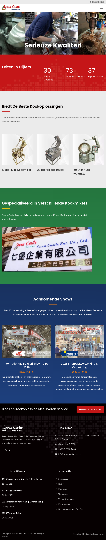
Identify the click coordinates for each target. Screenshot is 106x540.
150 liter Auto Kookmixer (81, 171)
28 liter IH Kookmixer (50, 170)
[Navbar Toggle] (101, 8)
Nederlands (98, 2)
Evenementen (64, 504)
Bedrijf (61, 484)
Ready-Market (98, 534)
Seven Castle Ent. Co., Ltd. (26, 534)
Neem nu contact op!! (90, 409)
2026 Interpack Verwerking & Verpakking (22, 501)
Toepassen (63, 494)
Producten (63, 489)
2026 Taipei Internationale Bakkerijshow (22, 479)
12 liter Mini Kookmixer (16, 170)
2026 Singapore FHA (12, 490)
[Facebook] (3, 449)
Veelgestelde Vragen (67, 499)
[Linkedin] (9, 449)
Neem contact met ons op (70, 509)
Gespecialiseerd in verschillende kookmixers (44, 203)
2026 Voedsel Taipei (12, 513)
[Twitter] (6, 449)
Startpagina (63, 479)
